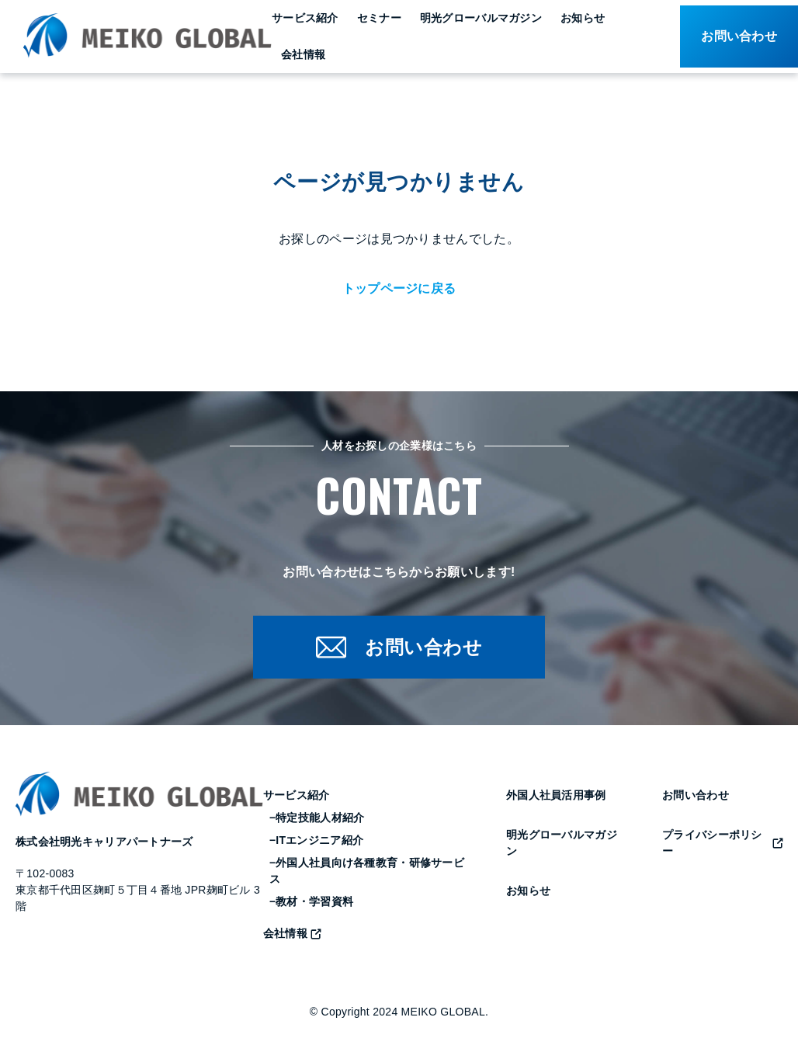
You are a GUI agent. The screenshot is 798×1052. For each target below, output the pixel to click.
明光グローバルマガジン (481, 18)
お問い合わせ (695, 796)
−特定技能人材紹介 (317, 818)
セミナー (379, 18)
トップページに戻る (399, 288)
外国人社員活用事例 (556, 796)
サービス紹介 (305, 18)
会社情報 (303, 54)
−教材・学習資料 (311, 902)
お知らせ (582, 18)
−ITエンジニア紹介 (316, 841)
